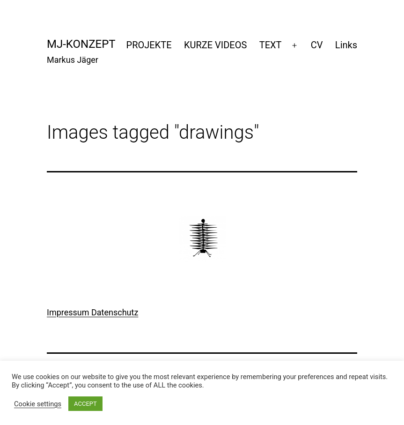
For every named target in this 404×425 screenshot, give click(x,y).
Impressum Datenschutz (92, 312)
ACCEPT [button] (85, 403)
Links (346, 45)
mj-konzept (81, 44)
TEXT (270, 45)
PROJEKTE (149, 45)
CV (317, 45)
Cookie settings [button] (37, 404)
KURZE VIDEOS (215, 45)
